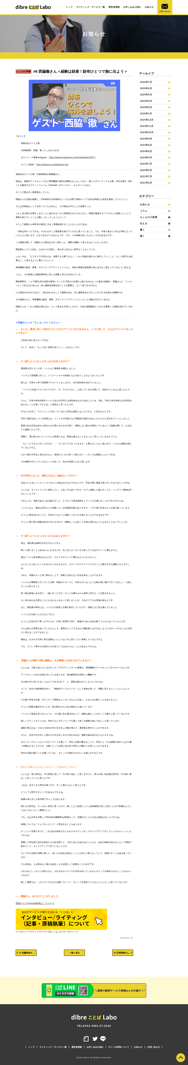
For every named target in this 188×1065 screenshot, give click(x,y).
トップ (69, 7)
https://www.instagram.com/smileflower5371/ (72, 157)
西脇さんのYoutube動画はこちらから (35, 903)
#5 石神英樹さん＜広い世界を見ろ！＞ (123, 953)
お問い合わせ (164, 8)
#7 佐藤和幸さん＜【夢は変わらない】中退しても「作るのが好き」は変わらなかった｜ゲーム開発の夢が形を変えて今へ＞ (27, 953)
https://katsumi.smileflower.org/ (52, 164)
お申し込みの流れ (132, 7)
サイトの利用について (118, 1047)
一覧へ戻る (74, 953)
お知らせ (149, 7)
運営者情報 (114, 7)
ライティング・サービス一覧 (90, 7)
